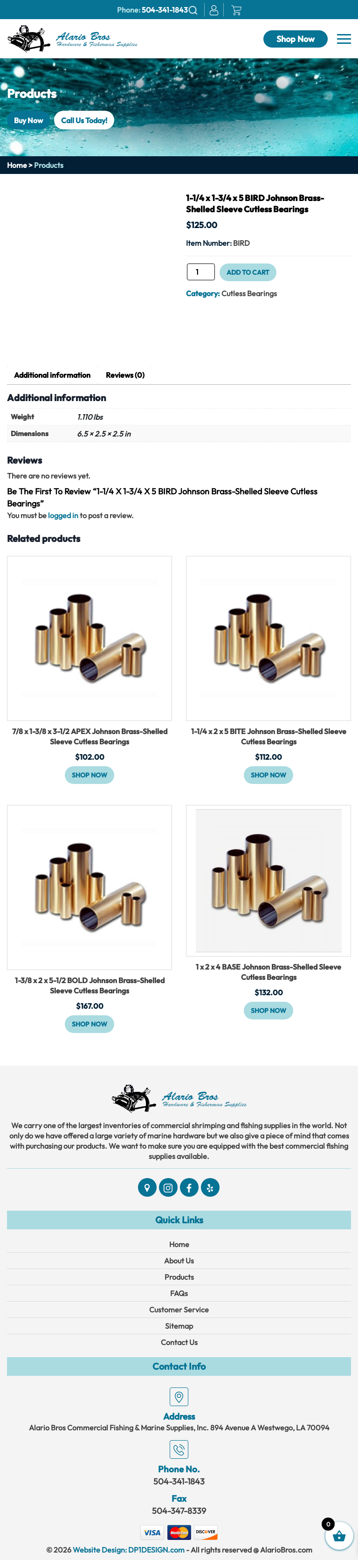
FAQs (179, 1293)
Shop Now (295, 39)
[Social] (147, 1187)
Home (17, 165)
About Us (179, 1260)
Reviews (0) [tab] (125, 375)
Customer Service (179, 1309)
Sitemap (179, 1326)
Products (179, 1277)
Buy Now (28, 120)
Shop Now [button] (89, 775)
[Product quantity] (201, 271)
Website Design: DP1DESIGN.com (129, 1549)
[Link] (72, 37)
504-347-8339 (179, 1510)
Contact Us (179, 1342)
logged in (63, 515)
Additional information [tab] (52, 375)
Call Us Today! (84, 120)
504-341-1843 (165, 9)
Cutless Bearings (249, 293)
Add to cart (248, 272)
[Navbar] (344, 39)
